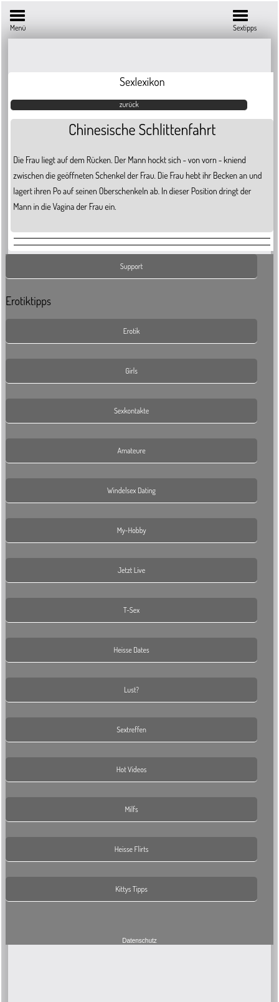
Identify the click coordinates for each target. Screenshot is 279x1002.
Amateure (132, 450)
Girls (131, 371)
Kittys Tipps (131, 889)
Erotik (131, 331)
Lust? (131, 689)
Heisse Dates (131, 650)
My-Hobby (131, 530)
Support (131, 266)
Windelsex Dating (131, 490)
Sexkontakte (131, 410)
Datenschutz (139, 940)
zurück (129, 104)
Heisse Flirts (132, 849)
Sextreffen (131, 729)
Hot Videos (131, 769)
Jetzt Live (131, 570)
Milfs (131, 809)
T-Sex (131, 610)
